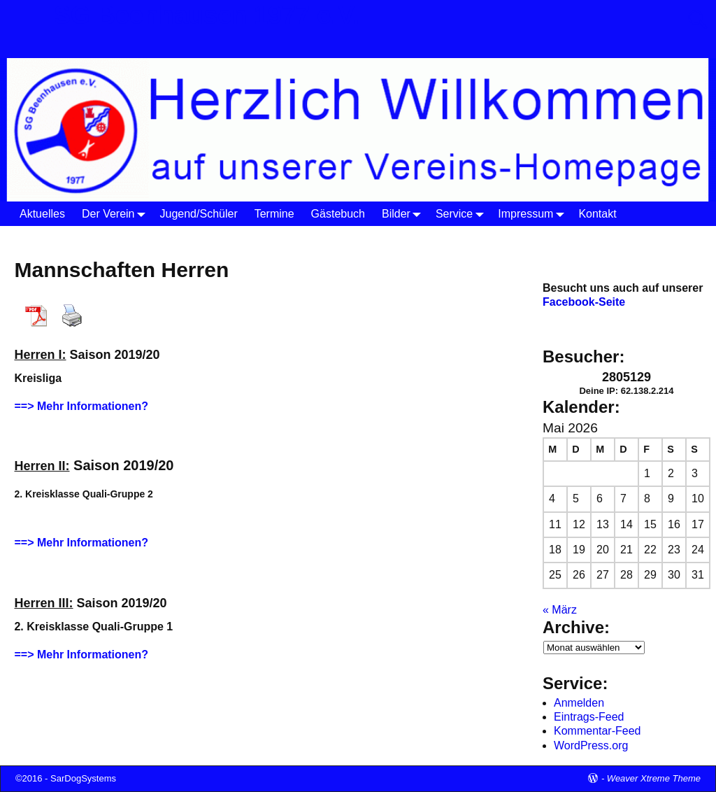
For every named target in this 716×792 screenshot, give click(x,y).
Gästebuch (338, 214)
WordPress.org (591, 745)
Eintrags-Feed (589, 717)
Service (462, 213)
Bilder (404, 213)
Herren (221, 237)
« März (560, 610)
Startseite (38, 237)
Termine (274, 214)
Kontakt (597, 214)
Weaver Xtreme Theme (654, 778)
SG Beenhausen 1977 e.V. (206, 15)
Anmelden (579, 703)
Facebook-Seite (584, 302)
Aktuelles (42, 214)
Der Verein (117, 213)
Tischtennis (164, 237)
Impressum (534, 213)
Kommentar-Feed (597, 731)
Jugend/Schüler (199, 214)
